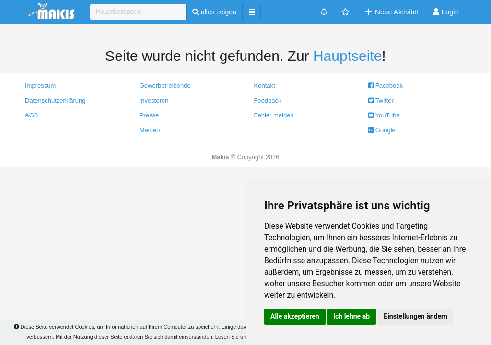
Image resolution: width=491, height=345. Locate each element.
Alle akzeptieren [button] (294, 316)
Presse (149, 115)
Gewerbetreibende (165, 85)
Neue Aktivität (391, 12)
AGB (31, 115)
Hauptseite (347, 56)
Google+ (383, 130)
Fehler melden (274, 115)
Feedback (267, 100)
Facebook (385, 85)
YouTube (383, 115)
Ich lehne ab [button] (351, 316)
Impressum (40, 85)
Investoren (154, 100)
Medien (150, 130)
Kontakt (264, 85)
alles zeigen (214, 12)
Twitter (381, 100)
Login (446, 12)
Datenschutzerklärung (55, 100)
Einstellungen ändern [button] (415, 316)
